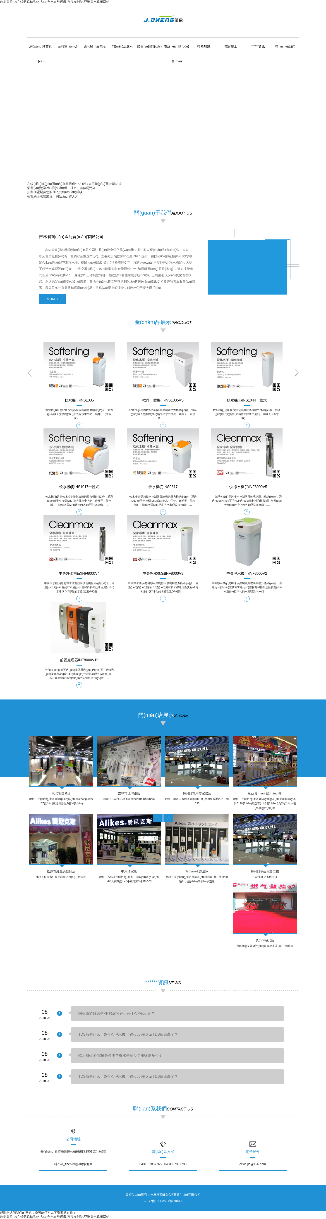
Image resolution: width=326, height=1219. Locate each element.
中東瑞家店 (129, 871)
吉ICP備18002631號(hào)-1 (163, 1201)
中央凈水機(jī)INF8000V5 (246, 487)
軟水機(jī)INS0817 (163, 487)
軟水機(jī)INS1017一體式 (79, 487)
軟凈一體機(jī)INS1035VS (163, 400)
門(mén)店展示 (122, 46)
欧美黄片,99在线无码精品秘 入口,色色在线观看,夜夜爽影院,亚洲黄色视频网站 (54, 2)
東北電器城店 (61, 793)
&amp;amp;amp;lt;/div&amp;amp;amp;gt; (248, 264)
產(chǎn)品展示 (95, 46)
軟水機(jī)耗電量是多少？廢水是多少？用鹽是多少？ (120, 1055)
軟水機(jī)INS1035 (79, 400)
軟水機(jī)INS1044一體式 (247, 400)
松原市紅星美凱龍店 (61, 871)
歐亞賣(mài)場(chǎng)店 (265, 793)
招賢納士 (231, 46)
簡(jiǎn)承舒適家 (196, 871)
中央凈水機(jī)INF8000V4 (79, 573)
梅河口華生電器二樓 (265, 871)
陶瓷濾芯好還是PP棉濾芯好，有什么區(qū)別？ (116, 1013)
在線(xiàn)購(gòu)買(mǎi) (44, 184)
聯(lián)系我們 (285, 46)
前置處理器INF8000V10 (79, 660)
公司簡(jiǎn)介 (68, 46)
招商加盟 (203, 46)
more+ (52, 299)
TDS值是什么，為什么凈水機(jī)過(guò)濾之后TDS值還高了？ (128, 1076)
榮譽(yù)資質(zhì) (149, 46)
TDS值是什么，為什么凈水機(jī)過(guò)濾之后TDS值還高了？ (128, 1034)
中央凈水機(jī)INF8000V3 (163, 573)
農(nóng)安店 (265, 940)
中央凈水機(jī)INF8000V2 (246, 573)
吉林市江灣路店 (129, 793)
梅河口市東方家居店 (197, 793)
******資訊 (258, 46)
